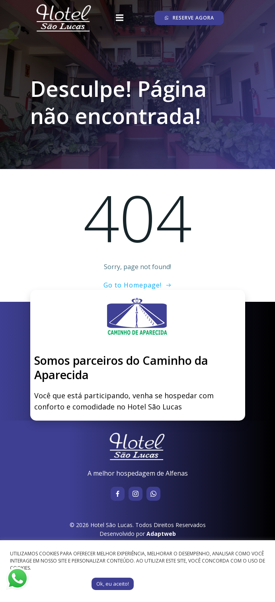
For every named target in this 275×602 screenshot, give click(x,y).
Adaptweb (161, 533)
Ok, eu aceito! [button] (112, 583)
